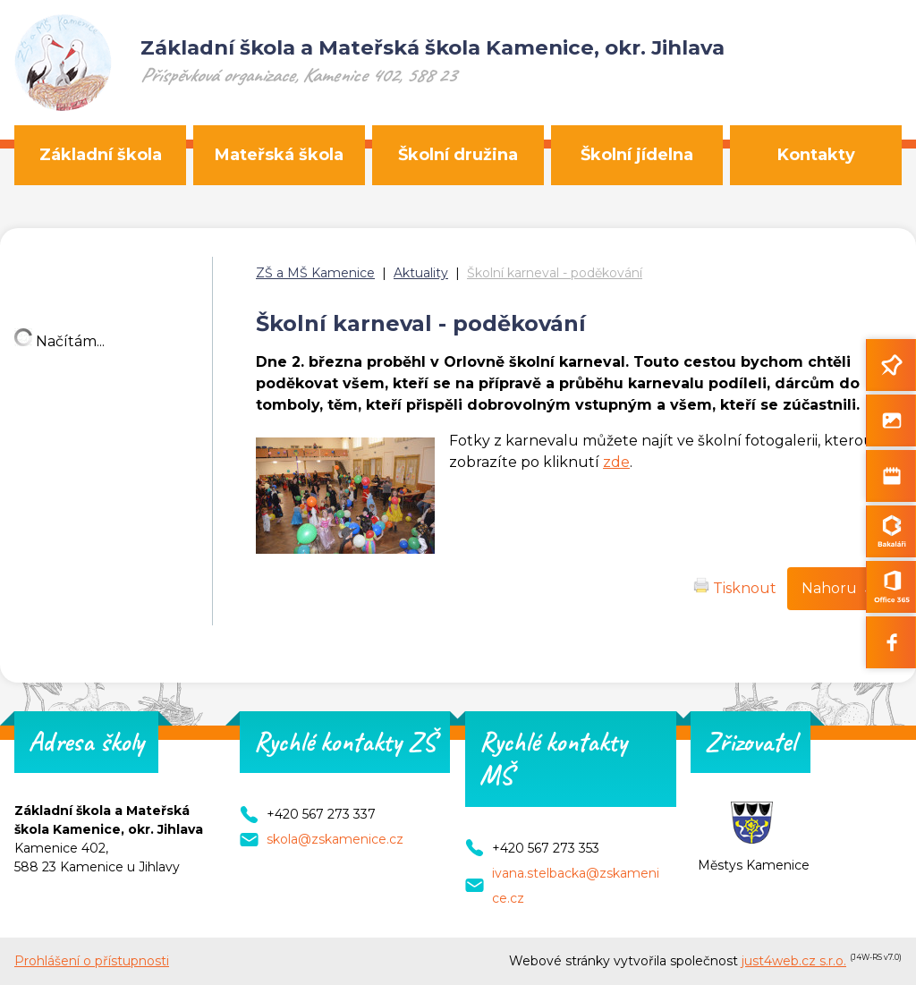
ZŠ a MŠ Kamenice (315, 273)
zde (616, 462)
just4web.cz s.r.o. (794, 961)
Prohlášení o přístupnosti (91, 961)
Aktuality (421, 273)
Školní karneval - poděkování (554, 273)
